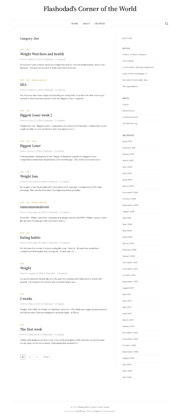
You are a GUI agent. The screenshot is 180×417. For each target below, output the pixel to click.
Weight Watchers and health (42, 54)
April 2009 (127, 179)
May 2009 (127, 173)
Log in (125, 104)
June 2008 (127, 224)
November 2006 (130, 339)
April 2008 (127, 237)
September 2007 (130, 281)
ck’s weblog (127, 61)
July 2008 (126, 218)
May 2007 (127, 307)
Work (34, 141)
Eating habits (30, 237)
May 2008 (127, 230)
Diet (22, 49)
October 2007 (129, 275)
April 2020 (127, 141)
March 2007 (128, 320)
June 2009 (127, 167)
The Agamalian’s (130, 86)
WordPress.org (129, 123)
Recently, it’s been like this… (135, 80)
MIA (23, 85)
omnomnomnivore (34, 207)
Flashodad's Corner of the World (90, 9)
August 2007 (128, 288)
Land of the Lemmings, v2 (134, 73)
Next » (47, 357)
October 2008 (129, 199)
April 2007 (127, 313)
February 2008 (129, 249)
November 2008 (130, 192)
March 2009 (128, 186)
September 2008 (130, 205)
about (86, 23)
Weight (25, 268)
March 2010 (127, 160)
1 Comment (59, 304)
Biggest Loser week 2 (36, 115)
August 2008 (128, 211)
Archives (99, 23)
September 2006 (130, 351)
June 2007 (127, 301)
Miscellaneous (39, 80)
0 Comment (60, 59)
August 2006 (128, 358)
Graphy (97, 411)
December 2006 (130, 332)
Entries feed (128, 110)
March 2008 (128, 243)
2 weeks (26, 299)
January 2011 (128, 154)
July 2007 (126, 294)
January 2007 (128, 326)
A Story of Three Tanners (134, 54)
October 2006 (129, 345)
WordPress (80, 411)
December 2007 (130, 262)
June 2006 (127, 371)
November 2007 (130, 269)
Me (27, 49)
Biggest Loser (30, 146)
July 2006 (126, 364)
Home (74, 23)
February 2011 (128, 147)
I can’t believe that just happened (138, 67)
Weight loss (29, 176)
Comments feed (130, 117)
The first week (31, 329)
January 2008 (128, 256)
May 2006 (127, 377)
